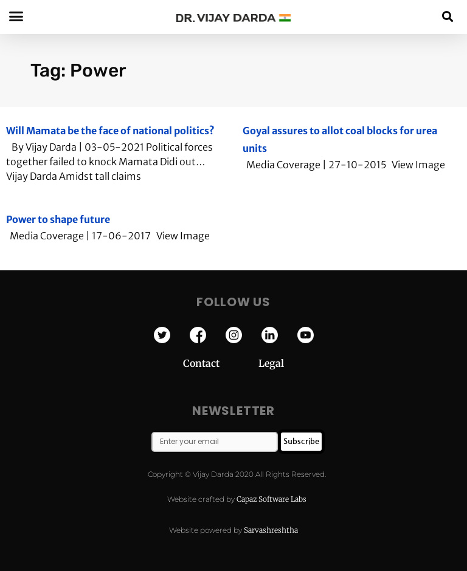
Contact (220, 363)
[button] (448, 16)
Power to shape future (58, 219)
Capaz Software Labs (271, 499)
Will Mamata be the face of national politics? (110, 131)
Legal (271, 363)
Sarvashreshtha (271, 530)
